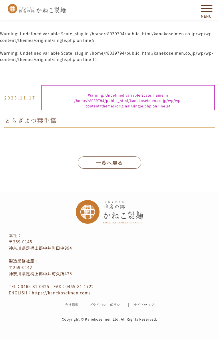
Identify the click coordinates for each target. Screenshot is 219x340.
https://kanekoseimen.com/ (61, 293)
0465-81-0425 (35, 286)
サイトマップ (144, 304)
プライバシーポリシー (106, 304)
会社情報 (71, 304)
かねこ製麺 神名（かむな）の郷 (36, 8)
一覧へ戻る (109, 162)
